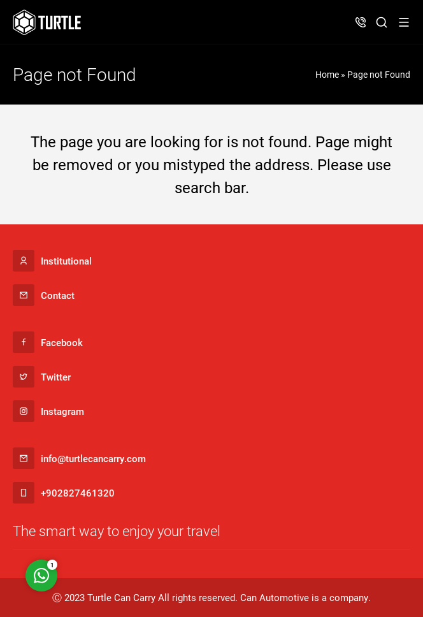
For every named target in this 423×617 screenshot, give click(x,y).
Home (327, 74)
